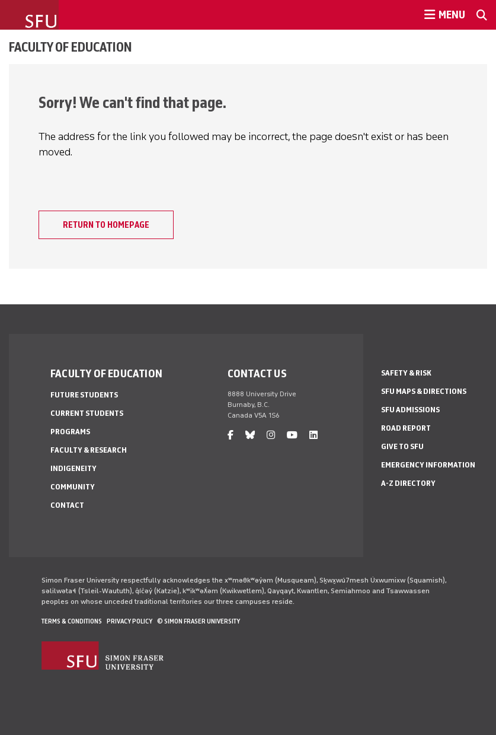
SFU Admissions (410, 410)
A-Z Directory (408, 483)
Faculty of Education (70, 47)
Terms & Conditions (71, 621)
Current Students (86, 413)
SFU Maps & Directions (423, 391)
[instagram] (271, 435)
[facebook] (230, 435)
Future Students (84, 395)
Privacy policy (129, 621)
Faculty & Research (88, 450)
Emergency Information (428, 465)
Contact (67, 505)
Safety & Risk (406, 373)
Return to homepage (106, 224)
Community (72, 487)
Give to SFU (402, 446)
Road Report (406, 428)
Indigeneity (73, 468)
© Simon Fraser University (198, 621)
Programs (70, 432)
